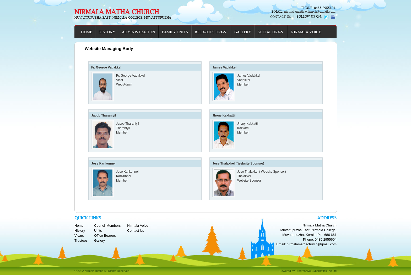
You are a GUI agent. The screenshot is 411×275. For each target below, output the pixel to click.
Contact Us (135, 230)
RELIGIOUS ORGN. (211, 32)
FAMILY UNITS (175, 32)
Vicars (79, 235)
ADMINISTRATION (138, 32)
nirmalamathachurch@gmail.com (309, 11)
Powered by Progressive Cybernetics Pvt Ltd (308, 270)
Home (79, 226)
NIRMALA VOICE (306, 32)
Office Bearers (105, 235)
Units (98, 230)
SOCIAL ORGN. (271, 32)
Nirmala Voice (137, 226)
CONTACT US (280, 17)
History (79, 230)
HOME (86, 32)
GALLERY (242, 32)
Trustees (81, 240)
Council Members (107, 226)
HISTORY (107, 32)
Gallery (99, 240)
